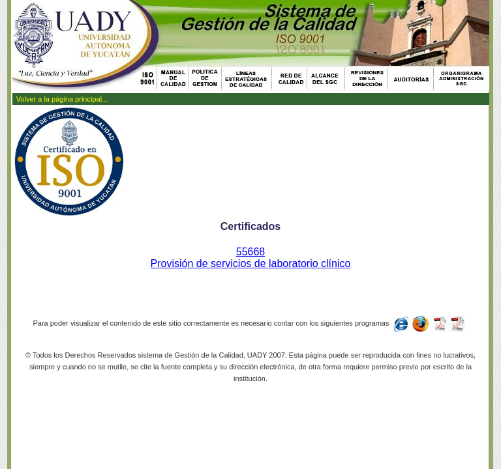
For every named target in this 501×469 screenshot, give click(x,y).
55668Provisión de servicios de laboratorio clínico (251, 257)
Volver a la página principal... (62, 99)
